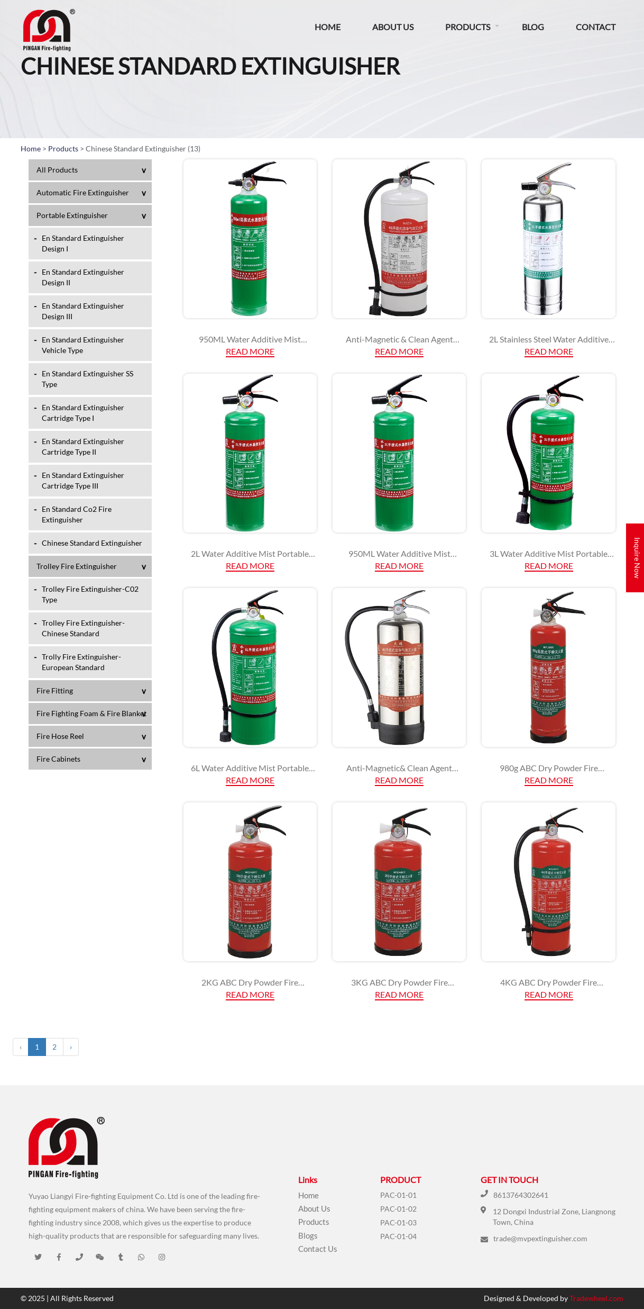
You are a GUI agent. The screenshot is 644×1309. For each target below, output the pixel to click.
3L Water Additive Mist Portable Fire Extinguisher (549, 553)
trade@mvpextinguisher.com (540, 1238)
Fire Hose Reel (60, 736)
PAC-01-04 (398, 1236)
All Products (57, 169)
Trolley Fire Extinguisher (76, 566)
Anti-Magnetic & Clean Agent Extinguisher (399, 339)
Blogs (308, 1235)
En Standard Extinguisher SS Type (87, 379)
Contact (595, 27)
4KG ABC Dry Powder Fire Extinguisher (548, 982)
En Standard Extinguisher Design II (83, 277)
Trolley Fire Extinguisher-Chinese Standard (83, 628)
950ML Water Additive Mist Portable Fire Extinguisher (250, 339)
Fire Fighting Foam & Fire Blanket (91, 713)
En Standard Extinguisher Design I (83, 243)
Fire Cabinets (58, 758)
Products (467, 27)
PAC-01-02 (398, 1208)
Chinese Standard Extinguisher (92, 542)
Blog (533, 27)
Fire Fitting (54, 690)
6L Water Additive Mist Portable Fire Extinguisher (250, 768)
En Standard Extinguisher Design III (83, 311)
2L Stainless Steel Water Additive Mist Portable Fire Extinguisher (549, 339)
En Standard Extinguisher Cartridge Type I (83, 412)
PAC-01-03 (398, 1222)
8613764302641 (520, 1194)
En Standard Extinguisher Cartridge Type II (83, 446)
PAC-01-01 (398, 1194)
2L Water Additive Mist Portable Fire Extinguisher (250, 553)
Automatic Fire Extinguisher (82, 192)
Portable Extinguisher (72, 215)
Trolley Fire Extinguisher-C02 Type (90, 594)
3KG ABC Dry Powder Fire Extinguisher (399, 982)
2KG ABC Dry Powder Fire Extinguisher (249, 982)
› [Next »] (71, 1046)
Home (328, 27)
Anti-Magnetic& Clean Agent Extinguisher (399, 768)
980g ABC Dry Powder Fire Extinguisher (549, 768)
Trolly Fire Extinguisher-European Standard (81, 662)
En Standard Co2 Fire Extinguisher (77, 514)
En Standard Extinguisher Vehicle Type (83, 345)
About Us (392, 27)
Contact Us (317, 1248)
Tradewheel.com (596, 1298)
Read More (250, 351)
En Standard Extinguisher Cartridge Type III (83, 480)
